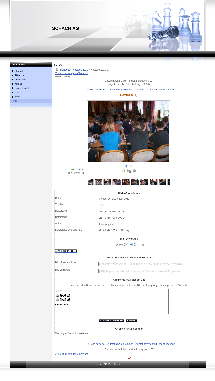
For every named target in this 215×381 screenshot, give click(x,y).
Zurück (79, 169)
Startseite (65, 69)
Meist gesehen (167, 89)
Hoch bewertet (97, 89)
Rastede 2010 (80, 69)
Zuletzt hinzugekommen (120, 89)
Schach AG (65, 28)
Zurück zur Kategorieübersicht (71, 73)
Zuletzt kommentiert (146, 89)
